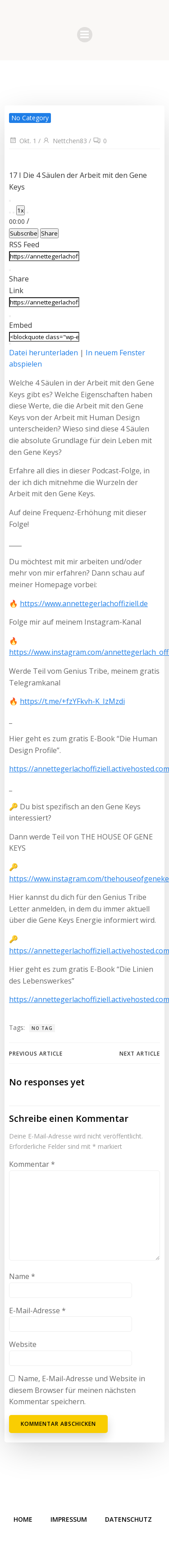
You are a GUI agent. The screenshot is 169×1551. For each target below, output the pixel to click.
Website (23, 1344)
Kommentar (32, 1164)
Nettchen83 (64, 140)
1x (20, 210)
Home (23, 1519)
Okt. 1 (23, 140)
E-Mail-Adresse (37, 1310)
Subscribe (23, 233)
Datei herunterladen (43, 353)
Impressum (68, 1519)
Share (49, 233)
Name (22, 1276)
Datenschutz (128, 1519)
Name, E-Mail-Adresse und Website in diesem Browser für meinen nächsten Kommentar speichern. (77, 1390)
